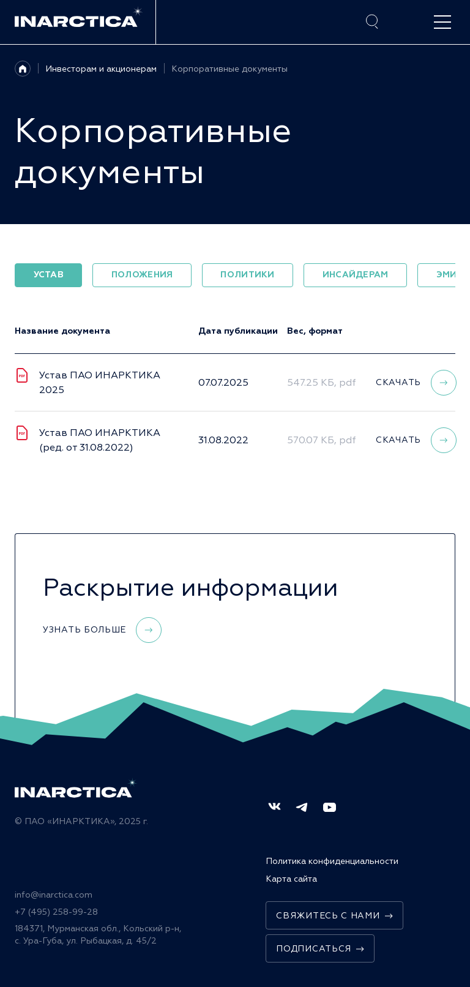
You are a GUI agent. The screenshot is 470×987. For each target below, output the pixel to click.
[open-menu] (442, 22)
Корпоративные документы (229, 69)
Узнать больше (102, 630)
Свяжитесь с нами (334, 915)
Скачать (416, 383)
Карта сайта (291, 879)
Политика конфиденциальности (332, 861)
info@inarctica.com (53, 895)
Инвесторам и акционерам (101, 69)
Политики (247, 275)
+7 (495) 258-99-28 (56, 912)
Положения (142, 275)
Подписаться (320, 949)
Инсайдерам (356, 275)
